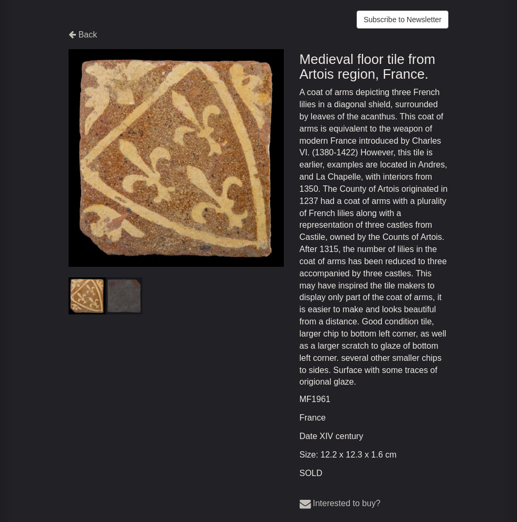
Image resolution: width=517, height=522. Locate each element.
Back (83, 34)
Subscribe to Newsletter (402, 19)
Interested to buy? (340, 503)
